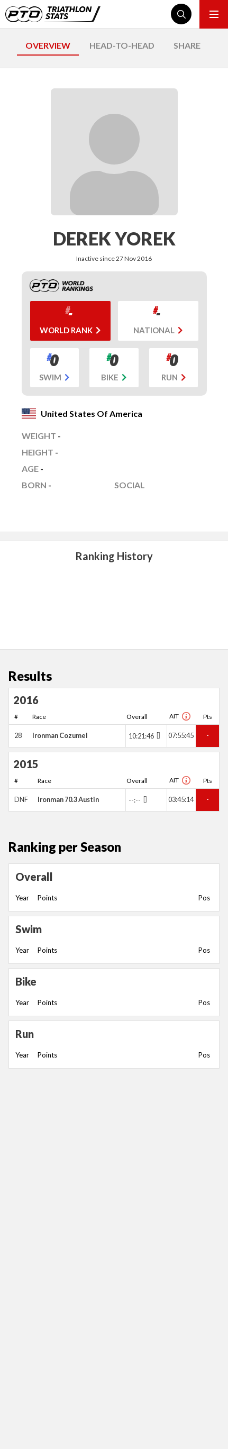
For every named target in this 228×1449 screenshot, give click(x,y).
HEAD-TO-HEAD (121, 45)
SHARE (187, 45)
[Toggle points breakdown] (157, 735)
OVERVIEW (47, 45)
